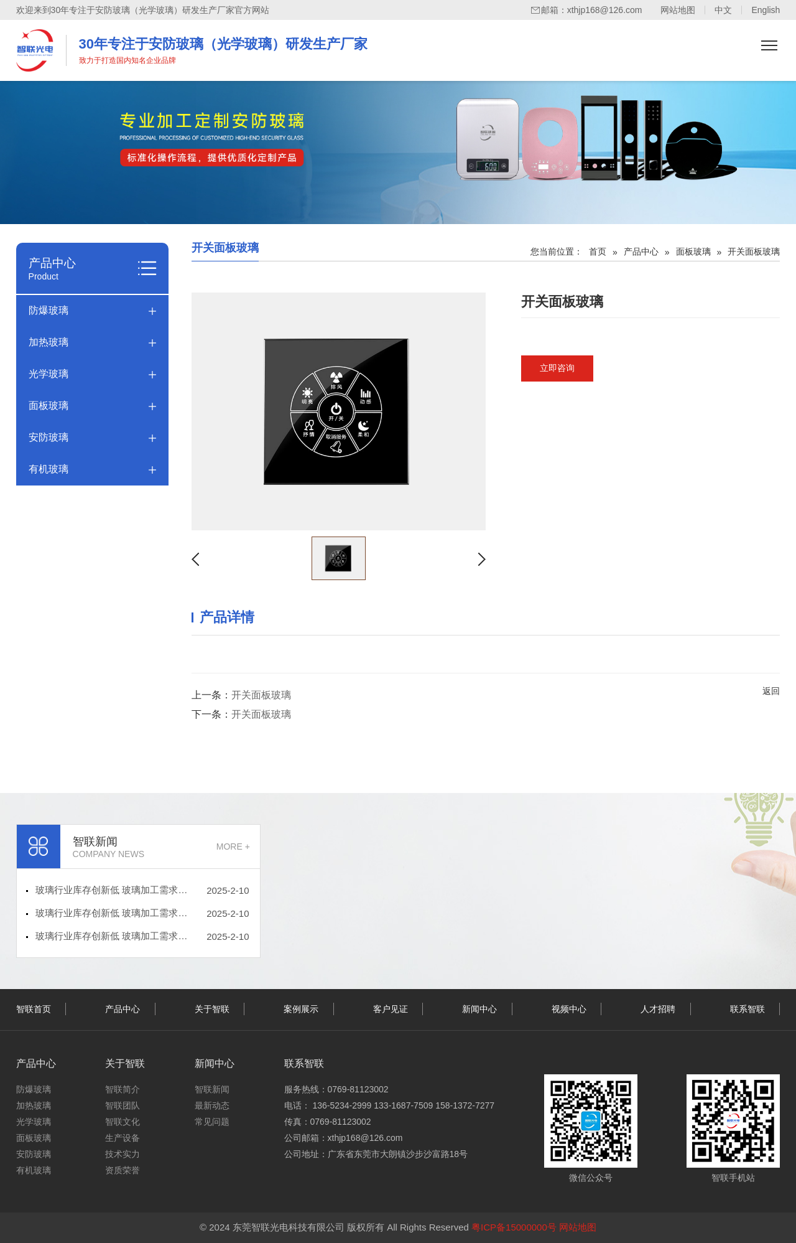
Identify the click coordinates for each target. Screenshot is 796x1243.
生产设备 (122, 1138)
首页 (597, 251)
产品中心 (641, 251)
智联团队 (122, 1105)
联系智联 (747, 1009)
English (765, 10)
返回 (771, 691)
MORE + (233, 846)
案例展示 (301, 1009)
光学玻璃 (48, 373)
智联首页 (33, 1009)
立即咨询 (557, 368)
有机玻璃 (48, 469)
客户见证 (390, 1009)
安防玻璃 (48, 437)
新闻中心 (479, 1009)
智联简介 (122, 1089)
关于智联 (212, 1009)
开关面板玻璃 (261, 695)
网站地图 (677, 10)
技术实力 (122, 1154)
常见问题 (212, 1122)
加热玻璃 (48, 342)
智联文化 (122, 1122)
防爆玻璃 (48, 310)
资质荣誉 (122, 1170)
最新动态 (212, 1105)
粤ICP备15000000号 (514, 1227)
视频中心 (569, 1009)
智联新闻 (212, 1089)
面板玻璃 (48, 405)
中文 (723, 10)
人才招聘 (658, 1009)
